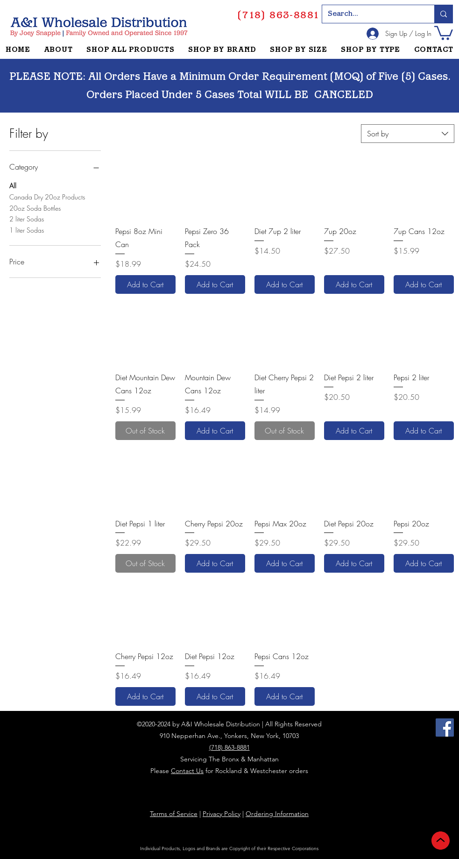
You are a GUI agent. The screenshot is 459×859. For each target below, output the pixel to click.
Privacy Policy (221, 813)
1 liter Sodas (26, 229)
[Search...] (371, 14)
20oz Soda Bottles (35, 208)
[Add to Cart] (145, 284)
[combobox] (407, 133)
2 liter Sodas (26, 218)
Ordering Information (277, 813)
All (12, 185)
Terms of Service (174, 813)
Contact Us (187, 771)
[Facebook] (445, 727)
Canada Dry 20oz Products (47, 196)
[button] (443, 32)
